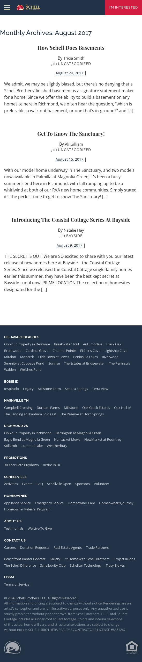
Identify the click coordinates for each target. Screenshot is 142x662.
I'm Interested (123, 7)
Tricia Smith (73, 58)
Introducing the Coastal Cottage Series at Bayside (71, 219)
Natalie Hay (74, 230)
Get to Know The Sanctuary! (71, 133)
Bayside (74, 235)
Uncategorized (74, 63)
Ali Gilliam (74, 144)
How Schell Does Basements (71, 47)
